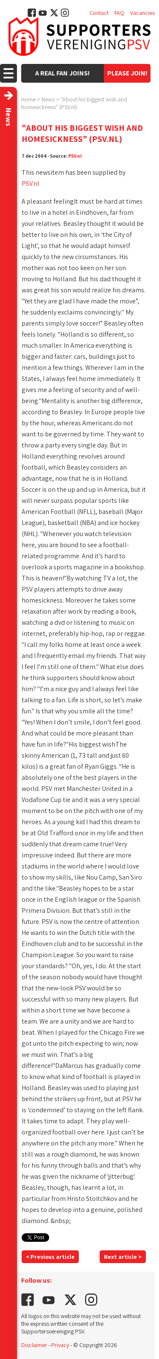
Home (28, 99)
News (48, 99)
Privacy (60, 1345)
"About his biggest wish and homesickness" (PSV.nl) (74, 103)
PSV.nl (75, 156)
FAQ (119, 13)
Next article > (123, 1257)
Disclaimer (34, 1345)
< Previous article (50, 1257)
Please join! (127, 73)
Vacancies (142, 13)
